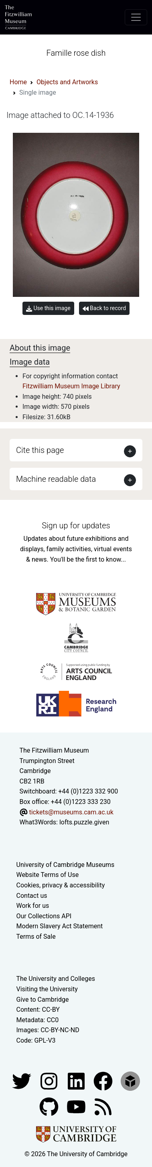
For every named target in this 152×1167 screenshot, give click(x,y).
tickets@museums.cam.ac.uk (71, 812)
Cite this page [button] (40, 450)
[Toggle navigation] (136, 17)
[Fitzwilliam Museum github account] (49, 1106)
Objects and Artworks (67, 82)
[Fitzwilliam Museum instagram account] (49, 1080)
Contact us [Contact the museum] (31, 895)
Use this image (48, 308)
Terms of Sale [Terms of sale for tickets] (36, 936)
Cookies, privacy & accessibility (60, 885)
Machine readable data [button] (56, 479)
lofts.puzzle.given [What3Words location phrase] (84, 822)
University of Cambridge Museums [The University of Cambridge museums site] (65, 865)
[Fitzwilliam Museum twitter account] (22, 1080)
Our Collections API (44, 916)
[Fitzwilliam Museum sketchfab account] (130, 1080)
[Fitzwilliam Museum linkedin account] (104, 1080)
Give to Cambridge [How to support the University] (42, 999)
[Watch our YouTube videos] (77, 1106)
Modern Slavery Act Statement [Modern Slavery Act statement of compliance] (59, 926)
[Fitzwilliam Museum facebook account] (77, 1080)
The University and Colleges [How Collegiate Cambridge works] (55, 978)
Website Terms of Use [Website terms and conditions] (47, 875)
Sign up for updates (76, 525)
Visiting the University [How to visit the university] (47, 989)
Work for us (32, 905)
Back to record (104, 308)
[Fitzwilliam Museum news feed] (103, 1106)
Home (18, 82)
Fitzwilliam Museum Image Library (71, 386)
